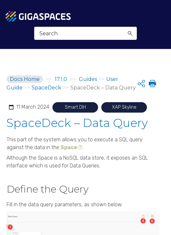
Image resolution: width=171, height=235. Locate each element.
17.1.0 (61, 79)
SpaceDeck (46, 88)
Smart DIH (75, 107)
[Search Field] (85, 33)
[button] (130, 33)
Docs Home (25, 79)
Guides (88, 79)
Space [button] (69, 147)
